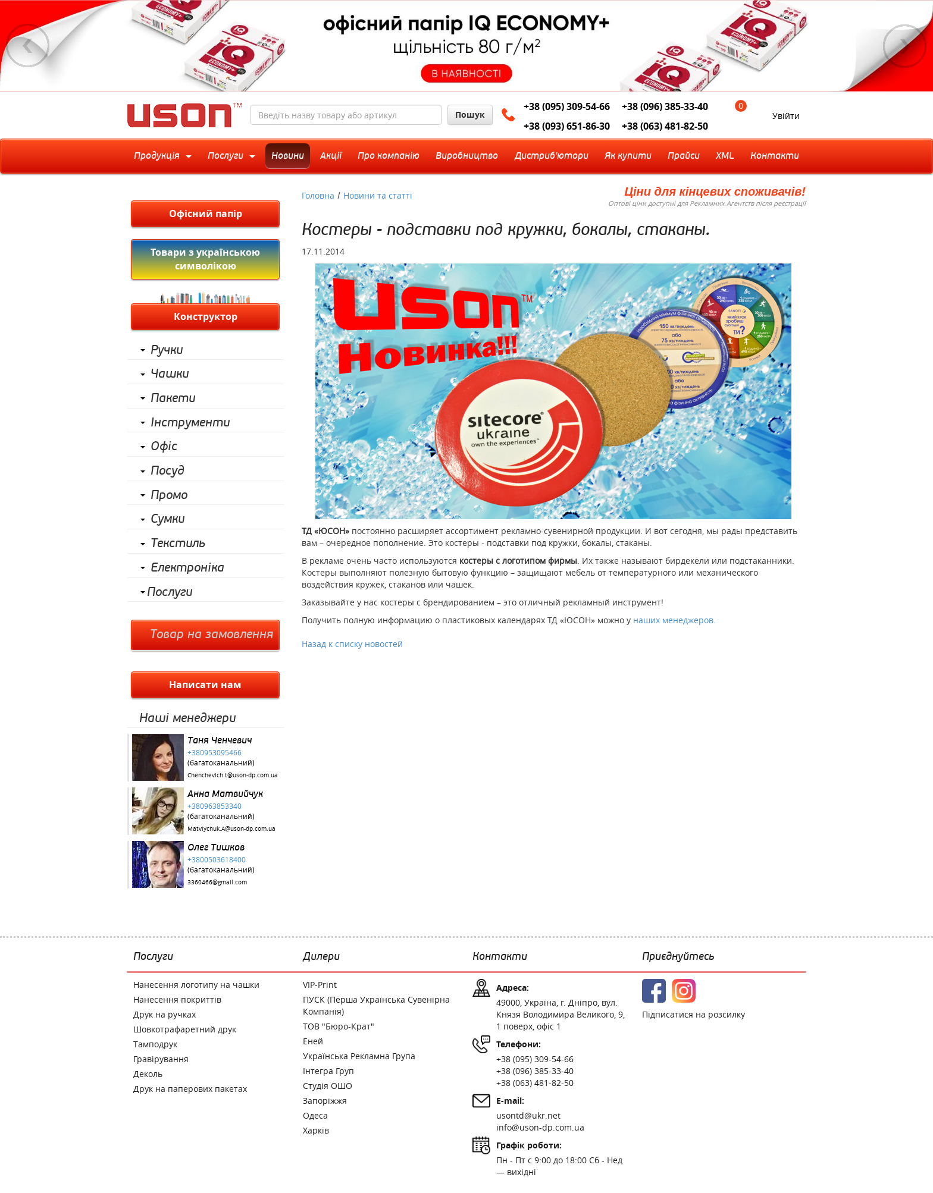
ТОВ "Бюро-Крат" (338, 1026)
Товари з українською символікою (205, 259)
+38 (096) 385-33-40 (665, 106)
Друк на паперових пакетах (190, 1088)
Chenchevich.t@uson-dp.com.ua (232, 775)
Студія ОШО (327, 1085)
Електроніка (187, 568)
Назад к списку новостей (352, 643)
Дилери (321, 956)
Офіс (164, 446)
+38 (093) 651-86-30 (567, 126)
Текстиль (178, 543)
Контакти (499, 956)
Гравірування (161, 1059)
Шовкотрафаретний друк (184, 1029)
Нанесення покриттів (177, 999)
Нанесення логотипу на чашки (196, 984)
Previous (28, 46)
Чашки (170, 374)
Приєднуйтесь (678, 956)
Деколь (147, 1073)
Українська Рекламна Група (359, 1056)
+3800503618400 (216, 859)
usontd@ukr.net (528, 1115)
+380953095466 (214, 752)
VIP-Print (320, 984)
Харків (316, 1130)
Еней (313, 1041)
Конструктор (205, 316)
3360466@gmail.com (217, 882)
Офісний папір (205, 213)
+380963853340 (214, 806)
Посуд (167, 471)
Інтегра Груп (328, 1070)
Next (905, 46)
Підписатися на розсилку (693, 1014)
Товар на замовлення (211, 634)
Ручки (167, 350)
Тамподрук (155, 1044)
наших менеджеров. (674, 620)
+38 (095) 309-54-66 (567, 106)
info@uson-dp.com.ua (540, 1127)
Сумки (167, 519)
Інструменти (190, 423)
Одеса (315, 1115)
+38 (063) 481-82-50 (665, 126)
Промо (169, 495)
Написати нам (205, 684)
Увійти (786, 115)
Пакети (173, 398)
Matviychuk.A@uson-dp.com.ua (231, 829)
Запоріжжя (325, 1100)
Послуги (169, 592)
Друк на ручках (164, 1014)
